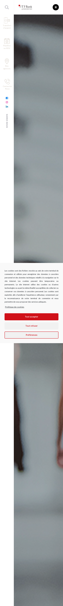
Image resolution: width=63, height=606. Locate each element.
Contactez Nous (7, 84)
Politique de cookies (14, 306)
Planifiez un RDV (7, 43)
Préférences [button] (31, 335)
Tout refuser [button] (31, 326)
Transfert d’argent (7, 23)
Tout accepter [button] (31, 317)
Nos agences (7, 64)
